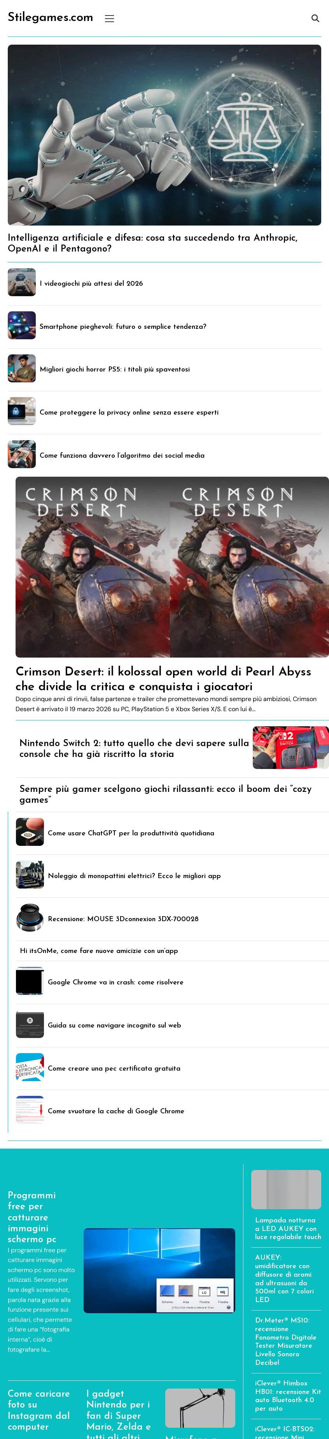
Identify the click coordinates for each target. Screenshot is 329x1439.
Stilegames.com (50, 18)
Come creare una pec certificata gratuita (114, 1069)
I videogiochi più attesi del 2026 (91, 284)
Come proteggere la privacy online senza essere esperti (129, 413)
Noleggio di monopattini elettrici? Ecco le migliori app (134, 876)
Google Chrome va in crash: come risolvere (116, 982)
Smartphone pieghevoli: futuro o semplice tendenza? (123, 327)
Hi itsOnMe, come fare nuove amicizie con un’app (99, 951)
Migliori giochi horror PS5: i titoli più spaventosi (115, 369)
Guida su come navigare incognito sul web (114, 1025)
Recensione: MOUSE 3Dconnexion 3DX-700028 (123, 919)
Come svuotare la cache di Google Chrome (116, 1111)
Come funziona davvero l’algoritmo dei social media (122, 456)
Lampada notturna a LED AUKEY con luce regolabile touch (288, 1229)
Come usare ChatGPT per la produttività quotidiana (131, 833)
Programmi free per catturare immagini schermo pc (32, 1218)
